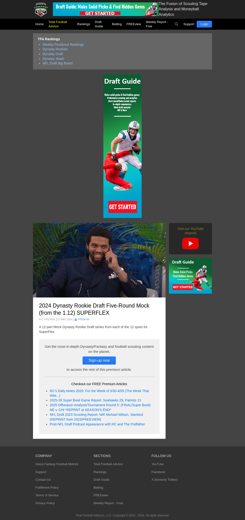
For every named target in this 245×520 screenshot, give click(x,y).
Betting (117, 24)
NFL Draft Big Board (58, 63)
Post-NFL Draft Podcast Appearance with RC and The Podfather (97, 424)
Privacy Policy (45, 503)
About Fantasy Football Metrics (56, 464)
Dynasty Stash (53, 59)
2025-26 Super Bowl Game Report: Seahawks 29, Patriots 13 (95, 400)
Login (204, 24)
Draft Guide (99, 24)
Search (176, 24)
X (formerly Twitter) (164, 479)
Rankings (83, 24)
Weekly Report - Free (157, 24)
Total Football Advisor (58, 24)
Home (39, 24)
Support (189, 24)
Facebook (158, 472)
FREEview (134, 24)
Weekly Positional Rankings (63, 44)
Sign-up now (99, 360)
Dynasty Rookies (55, 49)
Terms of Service (47, 495)
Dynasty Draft (53, 54)
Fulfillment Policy (47, 487)
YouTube (157, 464)
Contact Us (43, 479)
